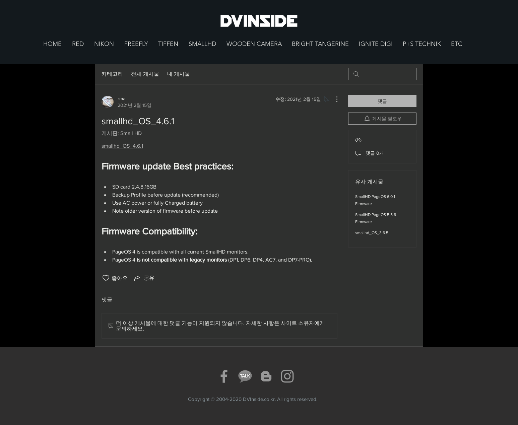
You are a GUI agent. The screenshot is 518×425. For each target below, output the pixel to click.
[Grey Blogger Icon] (266, 376)
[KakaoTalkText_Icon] (245, 376)
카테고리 (112, 74)
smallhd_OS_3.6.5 (371, 232)
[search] (382, 74)
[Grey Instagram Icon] (287, 376)
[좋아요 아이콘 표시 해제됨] (106, 278)
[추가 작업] (333, 99)
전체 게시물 (145, 74)
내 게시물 (178, 74)
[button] (78, 44)
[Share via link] (143, 278)
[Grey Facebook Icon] (224, 376)
